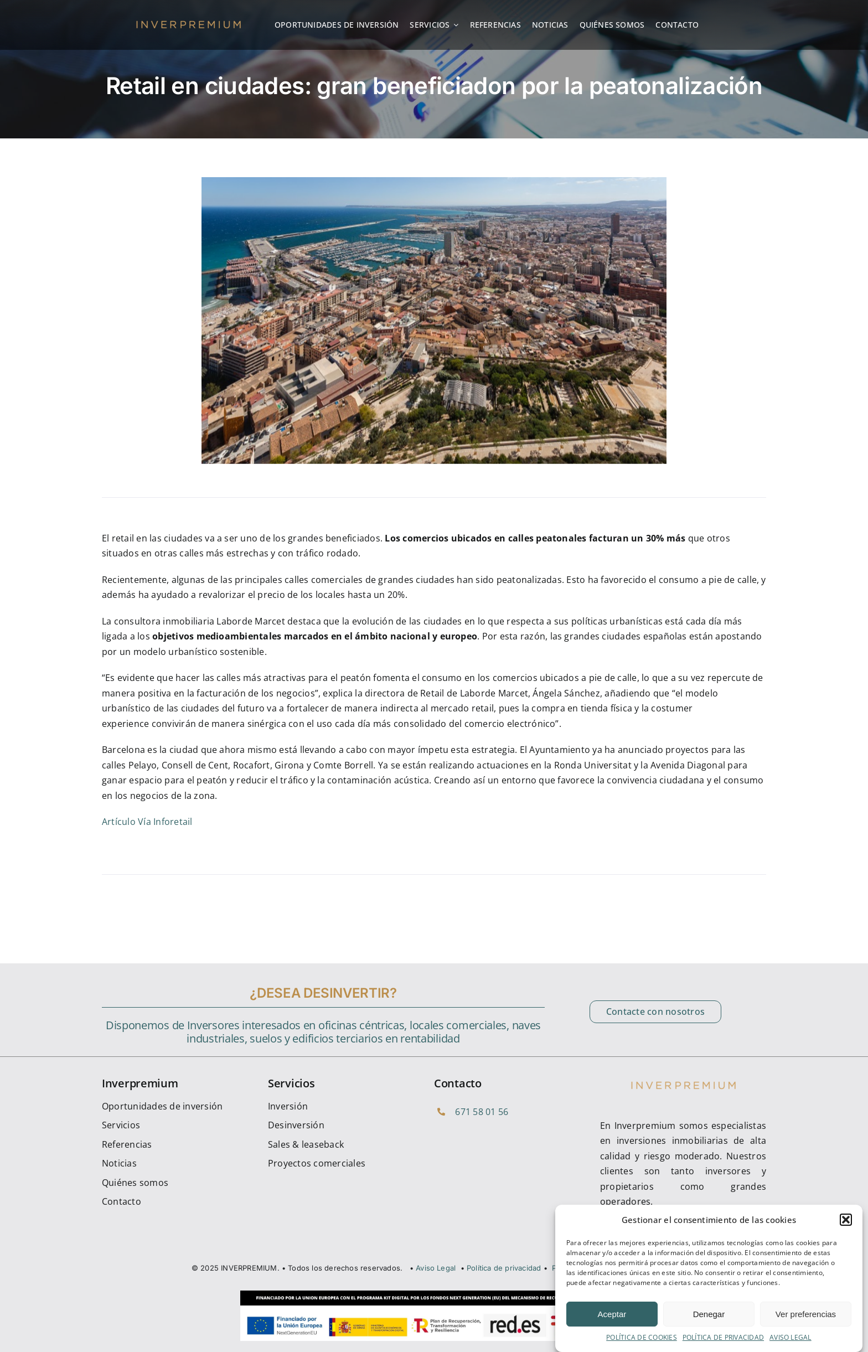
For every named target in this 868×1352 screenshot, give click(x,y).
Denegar (709, 1323)
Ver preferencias (806, 1323)
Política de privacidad (504, 1267)
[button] (845, 1229)
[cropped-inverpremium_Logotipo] (188, 23)
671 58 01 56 (481, 1112)
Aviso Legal (436, 1267)
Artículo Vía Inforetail (147, 822)
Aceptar (612, 1323)
